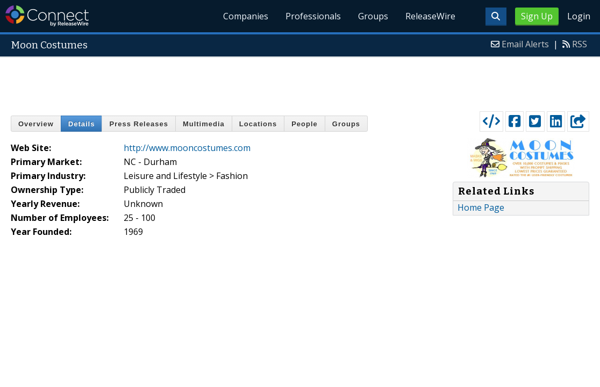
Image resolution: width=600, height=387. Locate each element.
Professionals (313, 16)
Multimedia (204, 124)
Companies (245, 16)
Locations (258, 124)
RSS (579, 44)
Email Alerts (525, 44)
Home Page (481, 207)
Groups (373, 16)
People (304, 124)
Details (81, 124)
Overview (36, 124)
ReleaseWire (430, 16)
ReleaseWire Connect (47, 15)
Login (578, 16)
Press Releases (138, 124)
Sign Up (537, 16)
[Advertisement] (300, 82)
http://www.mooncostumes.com (187, 148)
